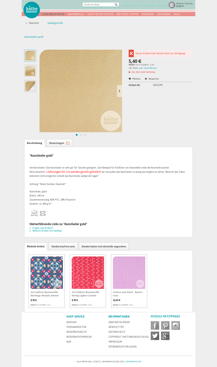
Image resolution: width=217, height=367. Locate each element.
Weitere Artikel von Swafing (45, 230)
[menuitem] (101, 5)
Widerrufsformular (79, 336)
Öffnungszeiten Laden (122, 346)
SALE (177, 14)
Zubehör (148, 14)
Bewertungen (59, 143)
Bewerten (152, 78)
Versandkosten (76, 327)
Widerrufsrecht (76, 332)
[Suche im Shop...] (101, 5)
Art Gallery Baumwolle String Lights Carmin (85, 294)
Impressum (115, 341)
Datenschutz (116, 332)
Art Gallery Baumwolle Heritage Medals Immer (45, 294)
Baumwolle (76, 14)
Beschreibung (34, 143)
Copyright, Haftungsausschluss (128, 336)
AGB (68, 341)
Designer (163, 14)
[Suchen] (116, 4)
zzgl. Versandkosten (148, 68)
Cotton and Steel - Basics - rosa (128, 294)
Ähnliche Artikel (35, 246)
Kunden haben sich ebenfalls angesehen (104, 246)
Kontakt (71, 322)
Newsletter (116, 327)
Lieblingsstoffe (53, 14)
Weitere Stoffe (127, 14)
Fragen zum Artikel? (41, 228)
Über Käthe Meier (119, 322)
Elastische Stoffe (100, 14)
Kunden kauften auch (63, 246)
